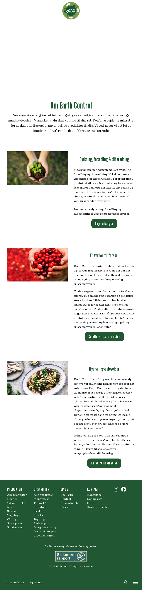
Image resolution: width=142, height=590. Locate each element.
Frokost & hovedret (40, 505)
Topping (12, 515)
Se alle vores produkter (104, 336)
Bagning (39, 519)
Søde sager (41, 523)
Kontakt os (94, 494)
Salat (37, 511)
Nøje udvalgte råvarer (69, 505)
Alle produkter (17, 494)
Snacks (11, 511)
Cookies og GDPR (94, 500)
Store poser (14, 523)
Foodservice (15, 527)
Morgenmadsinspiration (44, 527)
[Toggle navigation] (135, 582)
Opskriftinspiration (104, 463)
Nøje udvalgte (104, 223)
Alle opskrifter (43, 494)
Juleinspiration (44, 535)
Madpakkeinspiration (44, 531)
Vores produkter (15, 582)
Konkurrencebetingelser (97, 507)
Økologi (12, 519)
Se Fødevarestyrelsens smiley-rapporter (71, 546)
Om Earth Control (66, 496)
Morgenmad (42, 498)
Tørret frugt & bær (16, 505)
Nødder (12, 498)
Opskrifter (36, 582)
